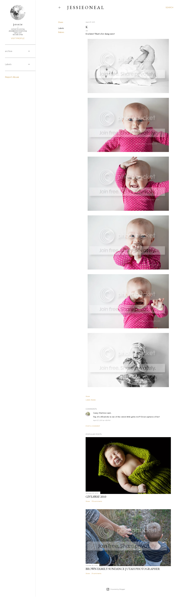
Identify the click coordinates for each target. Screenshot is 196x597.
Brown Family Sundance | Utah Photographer (123, 569)
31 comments (96, 573)
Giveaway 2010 (96, 497)
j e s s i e (17, 24)
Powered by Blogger (115, 589)
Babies (61, 32)
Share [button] (60, 22)
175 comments (97, 501)
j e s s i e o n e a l (85, 7)
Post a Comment (93, 426)
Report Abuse (12, 77)
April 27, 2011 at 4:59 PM (101, 420)
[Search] (169, 8)
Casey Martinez (100, 413)
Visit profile (17, 38)
